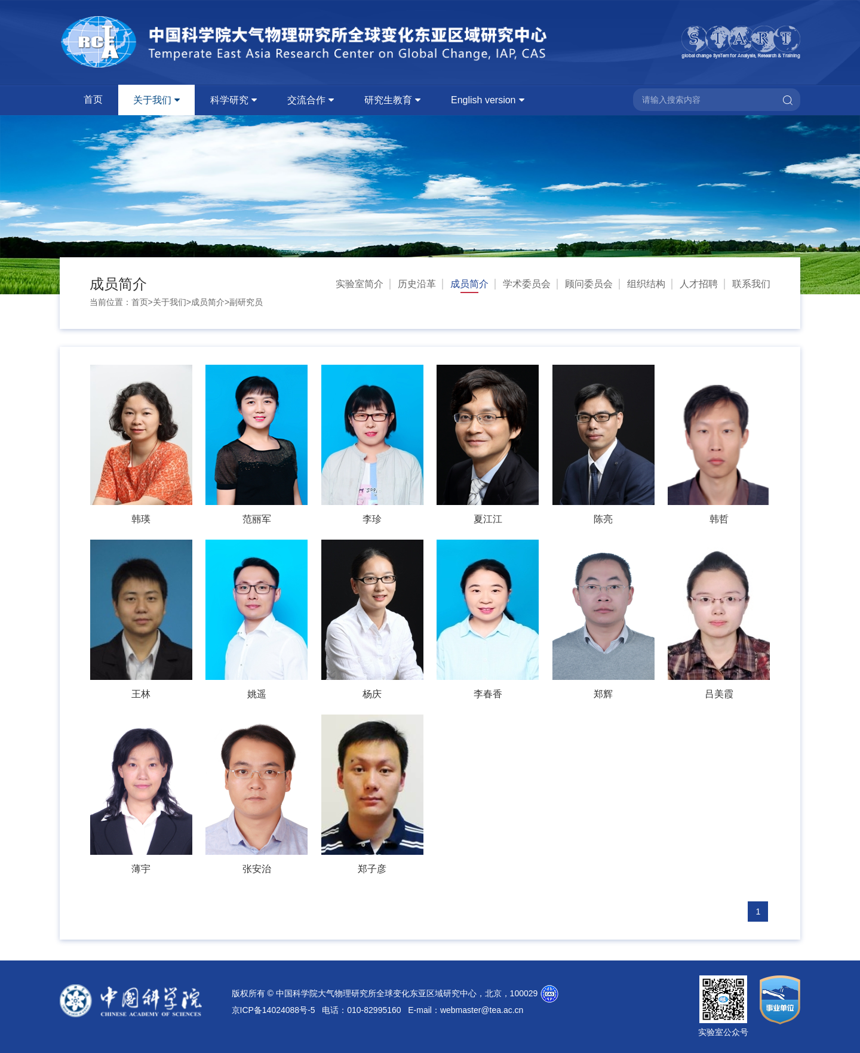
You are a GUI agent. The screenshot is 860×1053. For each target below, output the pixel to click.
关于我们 (152, 100)
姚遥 (256, 694)
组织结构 (646, 284)
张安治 (256, 869)
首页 (93, 99)
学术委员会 (527, 284)
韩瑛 (140, 519)
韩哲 (719, 519)
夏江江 (488, 519)
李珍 (372, 519)
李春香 (488, 694)
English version (483, 100)
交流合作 (306, 100)
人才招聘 (699, 284)
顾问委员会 (589, 284)
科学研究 (229, 100)
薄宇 (140, 869)
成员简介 (208, 302)
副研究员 (246, 302)
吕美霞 (719, 694)
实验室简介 (359, 284)
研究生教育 (388, 100)
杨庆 (372, 694)
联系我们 (751, 284)
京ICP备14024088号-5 (273, 1010)
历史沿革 (417, 284)
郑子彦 (372, 869)
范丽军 (256, 519)
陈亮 (603, 519)
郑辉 (603, 694)
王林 (140, 694)
